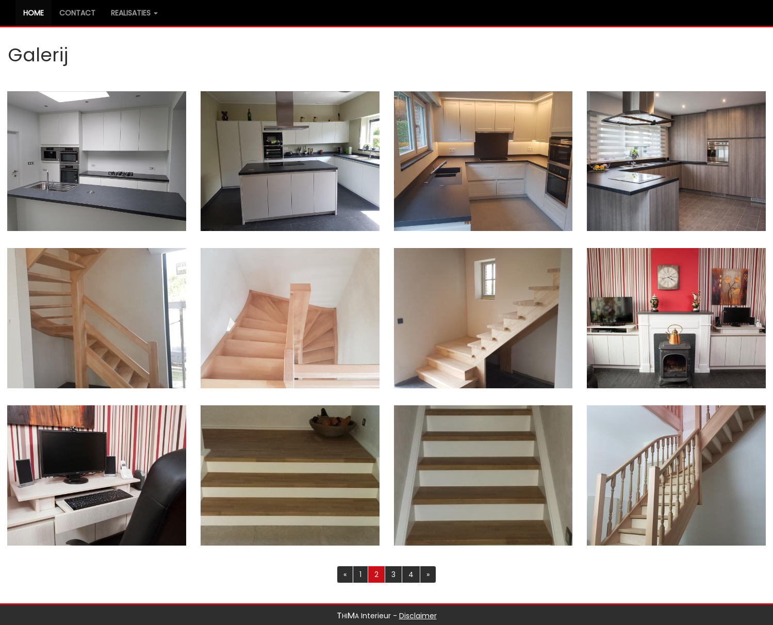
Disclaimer (418, 616)
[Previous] (345, 574)
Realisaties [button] (134, 13)
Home (37, 12)
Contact (77, 13)
